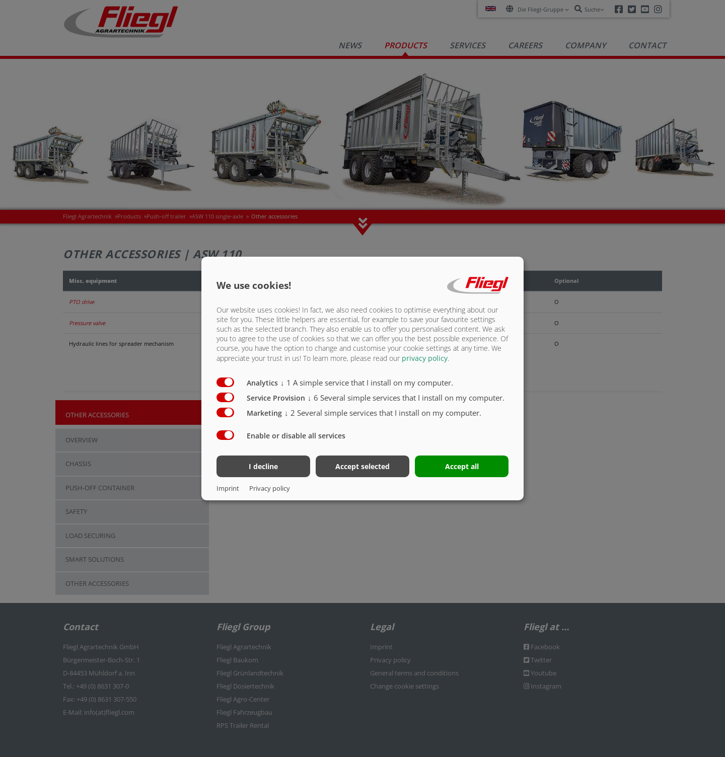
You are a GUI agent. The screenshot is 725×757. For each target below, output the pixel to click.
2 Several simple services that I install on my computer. (382, 412)
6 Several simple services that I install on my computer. (406, 397)
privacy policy (425, 357)
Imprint (227, 488)
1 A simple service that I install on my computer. (366, 382)
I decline (263, 466)
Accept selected (362, 466)
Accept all (462, 466)
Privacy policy (269, 488)
